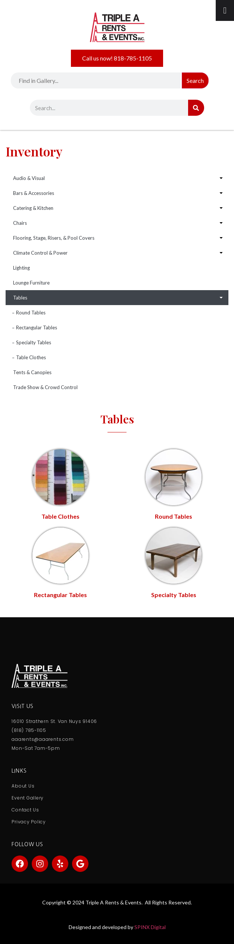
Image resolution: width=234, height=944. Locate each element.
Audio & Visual (29, 178)
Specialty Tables (33, 342)
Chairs (20, 223)
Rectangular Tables (36, 327)
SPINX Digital (150, 927)
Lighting (21, 268)
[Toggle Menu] (225, 10)
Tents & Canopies (32, 372)
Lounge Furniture (31, 283)
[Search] (196, 108)
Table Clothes (31, 357)
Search (195, 80)
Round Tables (31, 313)
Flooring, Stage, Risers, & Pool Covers (53, 238)
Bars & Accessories (33, 193)
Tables (20, 298)
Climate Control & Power (40, 253)
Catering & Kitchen (33, 208)
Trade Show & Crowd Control (45, 387)
